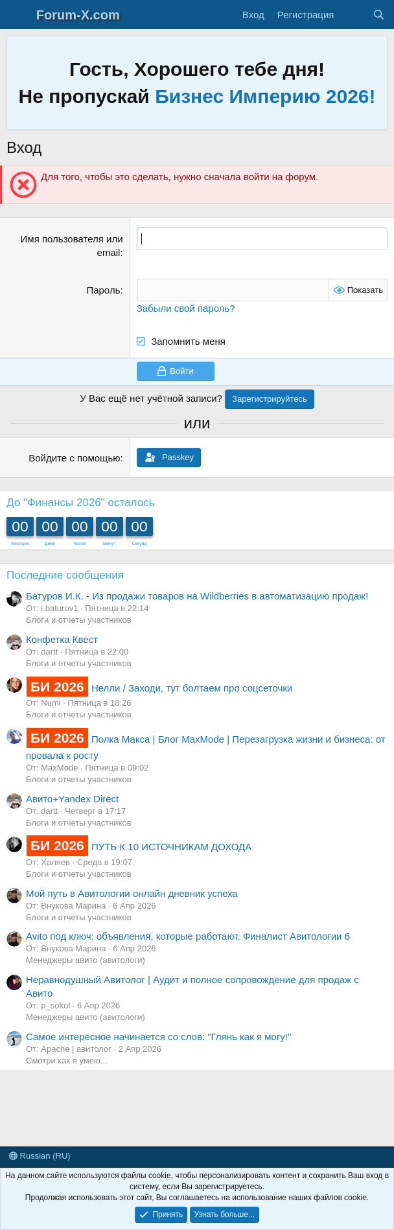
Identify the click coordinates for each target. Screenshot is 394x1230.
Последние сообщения (65, 575)
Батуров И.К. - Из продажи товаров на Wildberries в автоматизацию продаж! (197, 595)
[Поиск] (378, 15)
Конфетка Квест (62, 639)
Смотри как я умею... (67, 1060)
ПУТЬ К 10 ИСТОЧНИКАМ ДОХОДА (138, 846)
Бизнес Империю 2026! (265, 96)
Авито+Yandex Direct (72, 798)
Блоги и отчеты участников (79, 620)
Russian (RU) (40, 1156)
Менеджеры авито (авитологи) (85, 960)
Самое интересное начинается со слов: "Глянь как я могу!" (158, 1036)
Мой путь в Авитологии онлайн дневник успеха (132, 893)
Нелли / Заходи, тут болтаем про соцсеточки (159, 687)
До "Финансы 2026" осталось (80, 502)
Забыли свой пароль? (186, 308)
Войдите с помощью (74, 457)
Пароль (103, 290)
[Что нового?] (352, 15)
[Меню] (18, 15)
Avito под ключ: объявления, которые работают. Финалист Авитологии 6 (188, 936)
